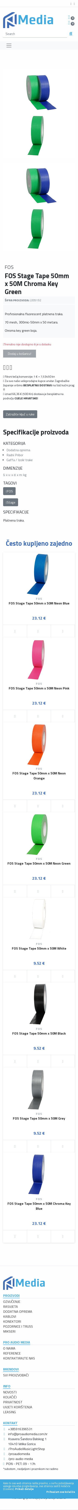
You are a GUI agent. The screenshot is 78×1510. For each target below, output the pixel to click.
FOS (9, 491)
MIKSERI (9, 1331)
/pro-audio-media (20, 1458)
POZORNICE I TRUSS (18, 1326)
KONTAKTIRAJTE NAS (19, 1358)
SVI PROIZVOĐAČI (16, 1375)
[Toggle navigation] (9, 45)
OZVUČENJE (11, 1301)
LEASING (9, 1411)
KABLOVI (9, 1316)
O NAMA (9, 1348)
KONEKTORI (12, 1321)
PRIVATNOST (12, 1402)
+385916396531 (20, 1428)
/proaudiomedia (19, 1453)
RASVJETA (10, 1306)
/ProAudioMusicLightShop (26, 1448)
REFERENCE (12, 1353)
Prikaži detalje (24, 1489)
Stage (10, 502)
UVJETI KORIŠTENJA (17, 1407)
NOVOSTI (10, 1392)
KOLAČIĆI (10, 1397)
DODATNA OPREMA (17, 1311)
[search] (35, 34)
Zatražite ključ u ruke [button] (20, 414)
